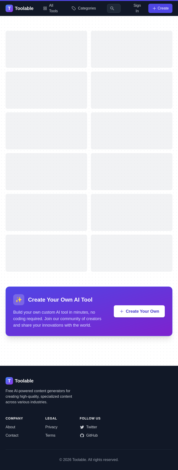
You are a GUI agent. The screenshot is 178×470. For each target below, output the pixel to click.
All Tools (50, 8)
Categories (83, 8)
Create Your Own (139, 311)
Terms (50, 435)
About (10, 427)
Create (160, 8)
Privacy (51, 427)
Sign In (137, 8)
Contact (12, 435)
